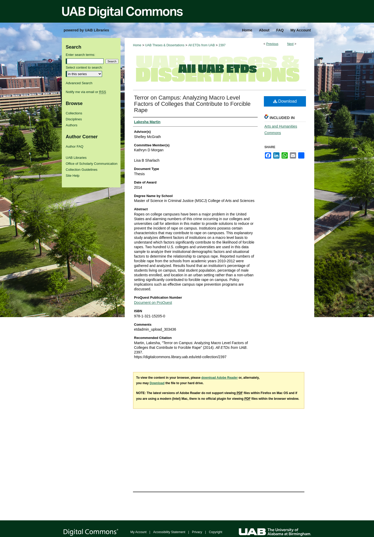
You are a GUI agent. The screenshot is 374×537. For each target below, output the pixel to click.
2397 (222, 45)
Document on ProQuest (153, 302)
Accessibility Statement (169, 532)
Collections (74, 113)
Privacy (197, 532)
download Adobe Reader (219, 377)
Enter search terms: (80, 55)
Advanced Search (79, 83)
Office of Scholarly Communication (91, 164)
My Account (138, 532)
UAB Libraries (76, 158)
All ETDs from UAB (201, 45)
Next (290, 44)
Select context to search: (84, 67)
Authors (71, 125)
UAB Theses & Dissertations (164, 45)
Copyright (215, 532)
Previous (272, 44)
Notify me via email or (86, 92)
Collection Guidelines (81, 170)
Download (285, 101)
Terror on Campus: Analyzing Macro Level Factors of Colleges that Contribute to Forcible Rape (192, 103)
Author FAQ (74, 146)
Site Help (72, 176)
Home (137, 45)
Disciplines (74, 119)
